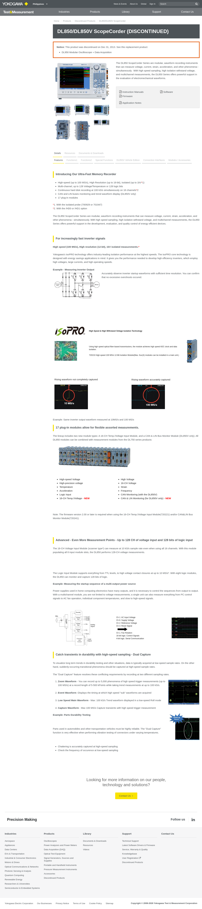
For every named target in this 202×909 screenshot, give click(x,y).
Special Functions (104, 160)
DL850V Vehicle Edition (128, 160)
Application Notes (131, 102)
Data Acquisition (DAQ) (54, 849)
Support (156, 11)
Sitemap (109, 903)
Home (56, 21)
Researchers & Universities (17, 884)
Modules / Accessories (179, 160)
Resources (70, 153)
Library (126, 11)
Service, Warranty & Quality (135, 849)
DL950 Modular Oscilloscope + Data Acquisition (87, 52)
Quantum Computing (14, 875)
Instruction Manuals (132, 92)
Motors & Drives (12, 862)
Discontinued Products (85, 21)
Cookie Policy (95, 903)
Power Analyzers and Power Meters (60, 845)
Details (57, 153)
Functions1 (71, 160)
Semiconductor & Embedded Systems (22, 888)
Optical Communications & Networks (22, 867)
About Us (134, 4)
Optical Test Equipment (54, 854)
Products (95, 11)
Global (143, 4)
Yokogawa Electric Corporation (19, 903)
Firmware (127, 96)
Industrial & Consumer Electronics (20, 858)
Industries (64, 11)
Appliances (10, 845)
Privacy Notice (62, 903)
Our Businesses (44, 903)
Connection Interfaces (154, 160)
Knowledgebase (129, 854)
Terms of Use (79, 903)
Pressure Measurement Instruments (60, 869)
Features (58, 160)
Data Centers (11, 849)
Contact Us (187, 11)
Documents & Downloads (91, 153)
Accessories (49, 873)
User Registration (130, 858)
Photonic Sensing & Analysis (18, 871)
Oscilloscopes (50, 841)
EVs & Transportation (14, 854)
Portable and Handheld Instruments (60, 865)
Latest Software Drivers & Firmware (138, 845)
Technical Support (130, 841)
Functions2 (86, 160)
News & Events (120, 4)
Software (168, 92)
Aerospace (10, 841)
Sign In (152, 4)
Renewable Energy (13, 879)
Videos (86, 849)
